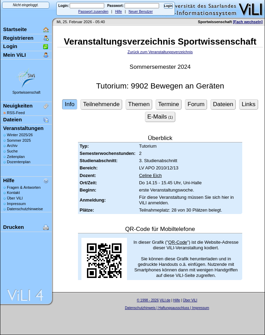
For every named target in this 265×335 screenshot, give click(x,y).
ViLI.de (165, 300)
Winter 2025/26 (20, 135)
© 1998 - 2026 (148, 300)
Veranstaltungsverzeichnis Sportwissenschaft (160, 41)
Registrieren (18, 38)
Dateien (12, 119)
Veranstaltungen (23, 128)
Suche (12, 151)
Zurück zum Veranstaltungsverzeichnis (160, 52)
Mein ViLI (14, 55)
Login (10, 46)
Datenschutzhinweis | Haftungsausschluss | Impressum (167, 308)
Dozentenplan (18, 162)
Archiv (12, 145)
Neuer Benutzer (141, 11)
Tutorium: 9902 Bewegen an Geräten (160, 86)
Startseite (15, 29)
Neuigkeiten (17, 106)
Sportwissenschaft (26, 92)
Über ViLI (15, 198)
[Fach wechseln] (248, 22)
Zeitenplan (16, 157)
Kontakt (13, 192)
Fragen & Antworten (24, 187)
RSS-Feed (16, 113)
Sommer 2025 (19, 140)
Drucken (13, 227)
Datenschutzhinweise (25, 209)
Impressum (16, 204)
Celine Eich (150, 175)
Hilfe (118, 11)
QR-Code (177, 242)
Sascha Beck (174, 312)
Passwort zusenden (93, 11)
